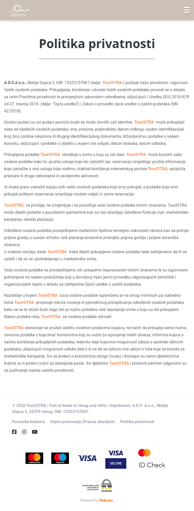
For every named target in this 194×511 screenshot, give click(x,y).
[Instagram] (26, 432)
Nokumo (106, 500)
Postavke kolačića (28, 421)
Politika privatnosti (137, 421)
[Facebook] (16, 432)
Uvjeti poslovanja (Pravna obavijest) (82, 421)
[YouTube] (37, 432)
